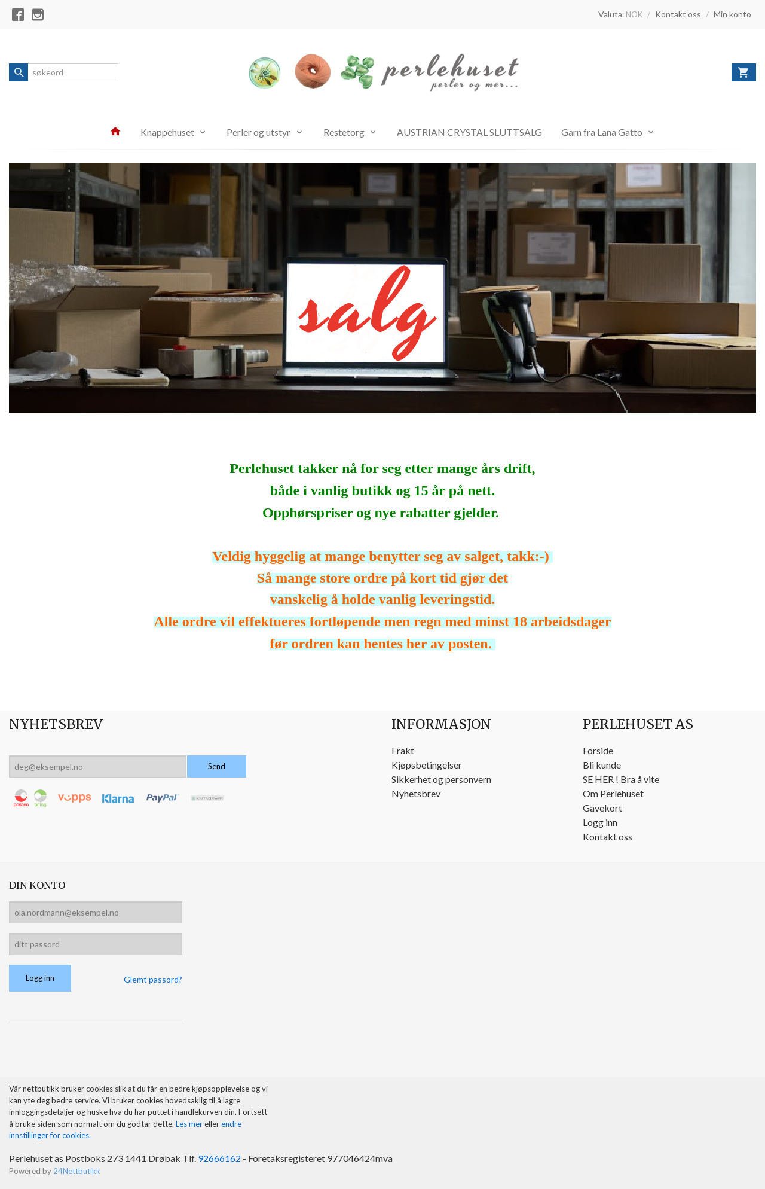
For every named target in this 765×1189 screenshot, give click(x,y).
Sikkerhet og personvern (441, 779)
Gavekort (602, 807)
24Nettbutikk (76, 1171)
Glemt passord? (153, 979)
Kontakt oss (607, 836)
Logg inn (600, 822)
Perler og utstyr (258, 132)
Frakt (402, 750)
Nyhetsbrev (415, 793)
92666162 (219, 1158)
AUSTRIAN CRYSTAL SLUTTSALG (469, 132)
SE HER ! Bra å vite (621, 779)
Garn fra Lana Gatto (601, 132)
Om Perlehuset (613, 793)
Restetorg (344, 132)
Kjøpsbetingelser (426, 764)
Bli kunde (602, 764)
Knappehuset (167, 132)
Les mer (190, 1124)
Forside (598, 750)
